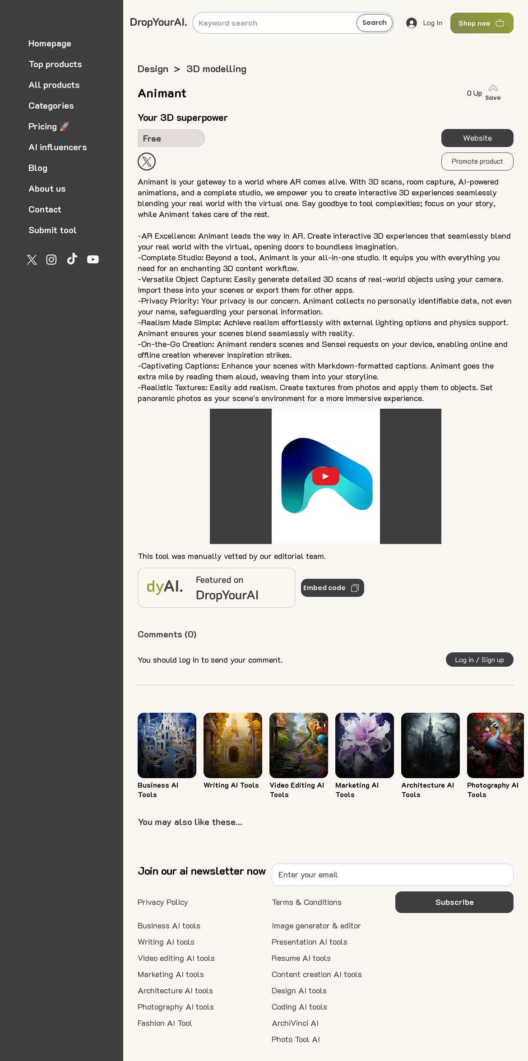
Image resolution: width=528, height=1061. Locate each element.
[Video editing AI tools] (176, 958)
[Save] (495, 92)
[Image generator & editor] (316, 925)
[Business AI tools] (169, 925)
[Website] (477, 138)
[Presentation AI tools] (309, 942)
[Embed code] (332, 588)
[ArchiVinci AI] (295, 1023)
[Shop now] (482, 23)
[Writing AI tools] (166, 942)
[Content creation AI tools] (317, 974)
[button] (477, 161)
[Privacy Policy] (163, 902)
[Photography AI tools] (176, 1007)
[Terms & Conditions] (307, 902)
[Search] (375, 23)
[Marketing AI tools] (171, 974)
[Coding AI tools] (299, 1007)
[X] (30, 259)
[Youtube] (93, 259)
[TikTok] (72, 259)
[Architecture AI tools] (175, 990)
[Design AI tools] (299, 990)
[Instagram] (51, 259)
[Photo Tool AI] (296, 1039)
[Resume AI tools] (301, 958)
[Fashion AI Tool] (165, 1023)
